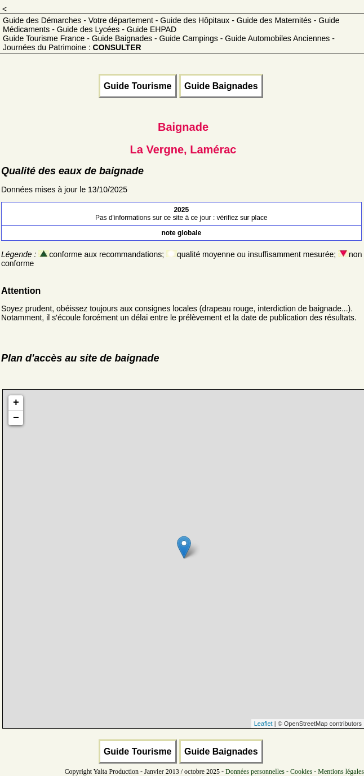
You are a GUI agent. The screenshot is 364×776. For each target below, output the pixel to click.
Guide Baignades (221, 86)
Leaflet (263, 723)
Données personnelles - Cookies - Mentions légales (294, 771)
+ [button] (16, 402)
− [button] (16, 418)
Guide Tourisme (138, 86)
